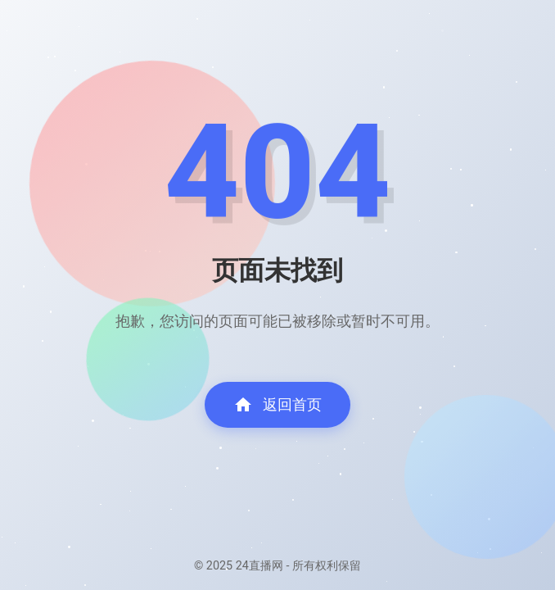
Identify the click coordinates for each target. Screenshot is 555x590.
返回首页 (277, 405)
